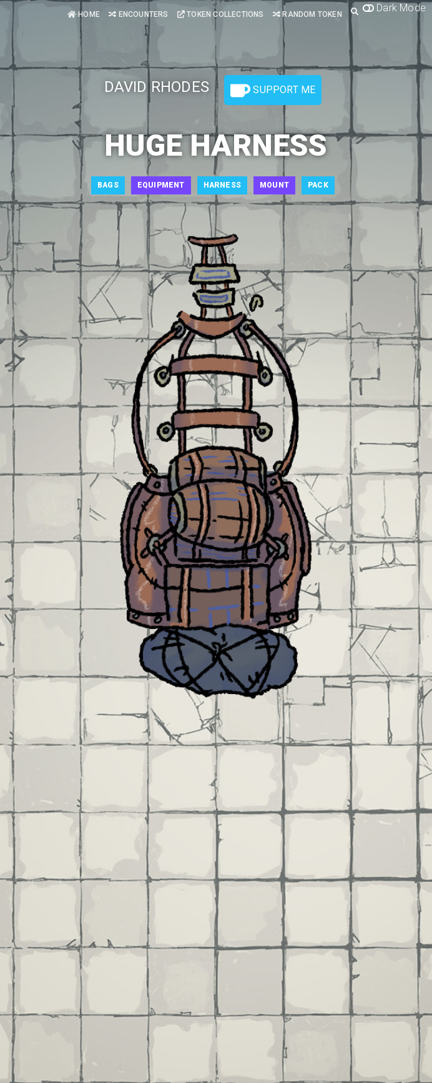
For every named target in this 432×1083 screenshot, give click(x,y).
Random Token (307, 14)
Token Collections (220, 14)
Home (83, 14)
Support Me (272, 91)
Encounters (138, 14)
